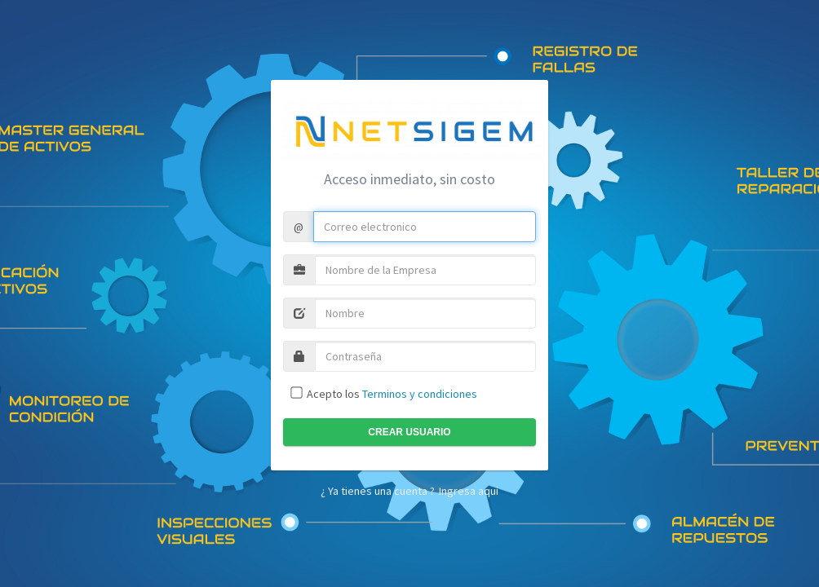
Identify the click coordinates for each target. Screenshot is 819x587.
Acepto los (390, 394)
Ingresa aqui (468, 490)
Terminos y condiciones (419, 393)
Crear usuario (409, 432)
